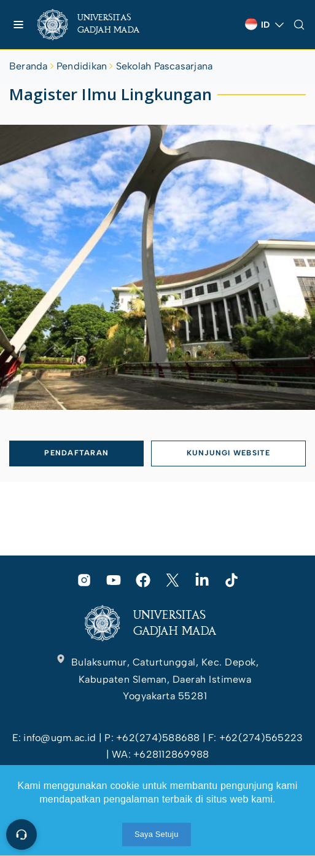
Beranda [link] (28, 66)
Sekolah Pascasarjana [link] (164, 66)
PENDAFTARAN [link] (76, 453)
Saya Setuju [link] (156, 834)
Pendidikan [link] (81, 66)
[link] (98, 24)
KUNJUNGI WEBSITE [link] (229, 453)
